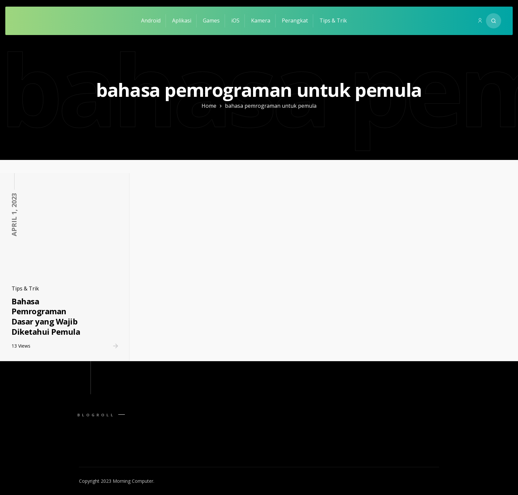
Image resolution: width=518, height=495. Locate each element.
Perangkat (295, 20)
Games (211, 20)
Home (209, 105)
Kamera (260, 20)
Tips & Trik (333, 20)
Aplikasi (181, 20)
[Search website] (493, 20)
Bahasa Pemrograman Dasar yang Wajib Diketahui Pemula (46, 316)
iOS (235, 20)
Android (151, 20)
